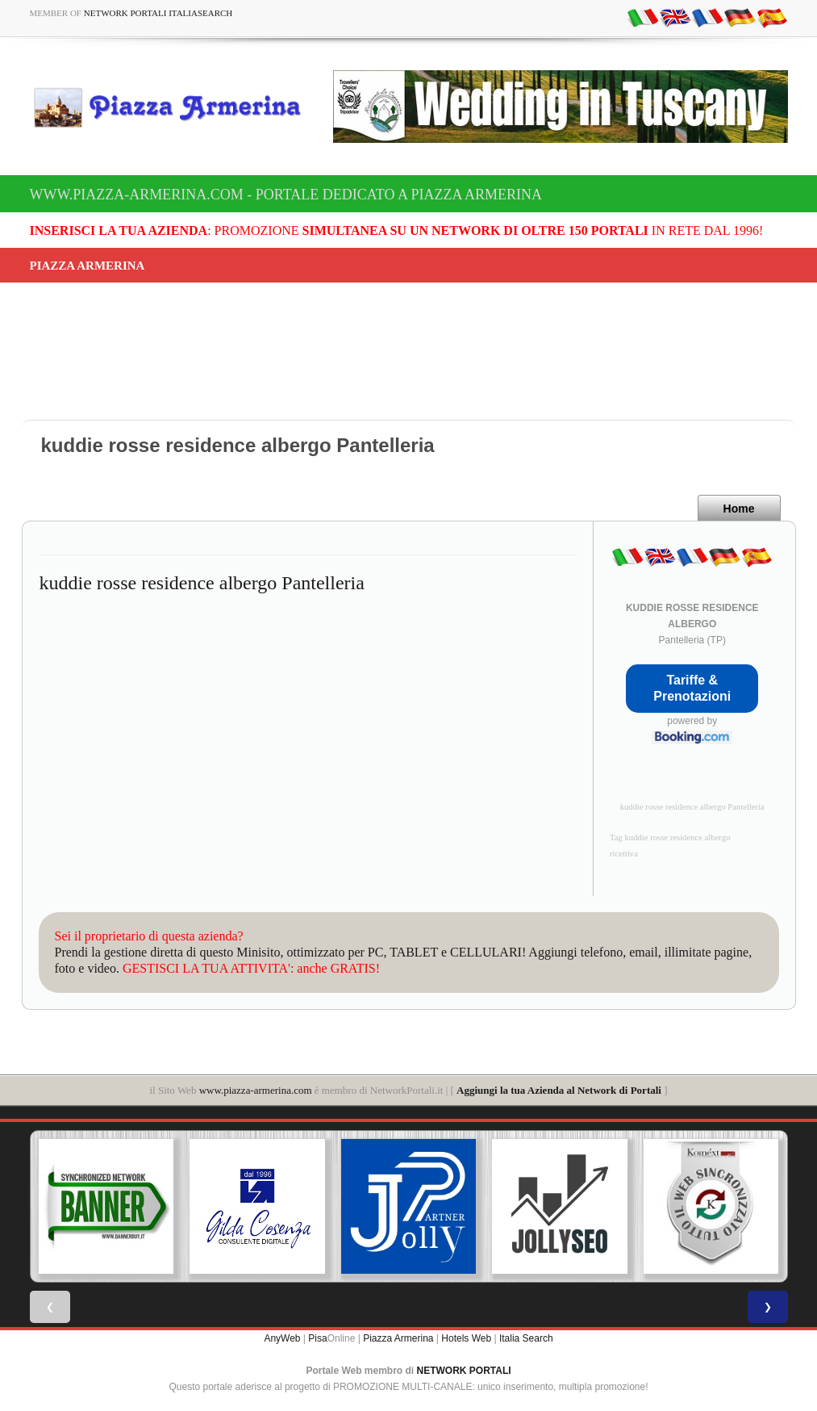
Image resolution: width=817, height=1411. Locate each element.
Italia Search (526, 1338)
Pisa (317, 1338)
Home (739, 508)
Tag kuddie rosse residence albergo (670, 837)
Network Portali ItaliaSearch (158, 13)
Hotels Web (466, 1338)
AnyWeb (282, 1338)
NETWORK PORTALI (464, 1370)
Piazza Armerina (398, 1338)
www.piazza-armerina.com (255, 1090)
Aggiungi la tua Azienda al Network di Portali (558, 1090)
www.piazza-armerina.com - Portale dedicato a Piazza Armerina (286, 194)
